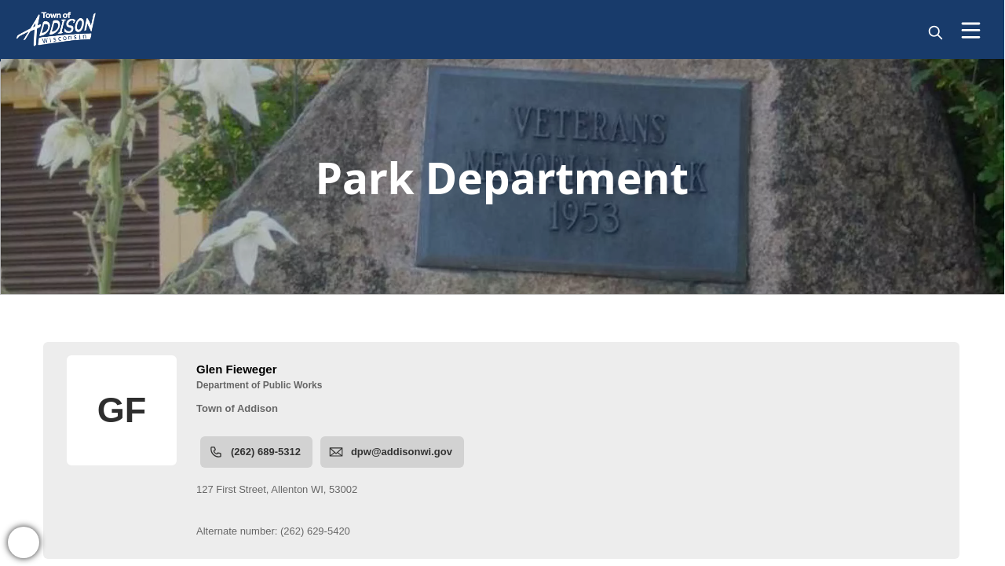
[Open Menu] (971, 30)
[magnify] (935, 32)
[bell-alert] (23, 542)
